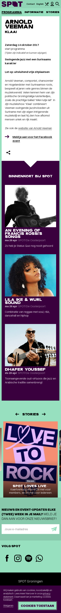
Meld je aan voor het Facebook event (32, 138)
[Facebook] (7, 559)
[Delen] (8, 152)
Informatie (34, 12)
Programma (12, 12)
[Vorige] (17, 414)
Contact (31, 4)
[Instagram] (17, 559)
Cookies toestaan (37, 606)
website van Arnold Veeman (35, 128)
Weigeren (8, 605)
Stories (52, 12)
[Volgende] (44, 414)
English (39, 4)
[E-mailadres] (30, 529)
